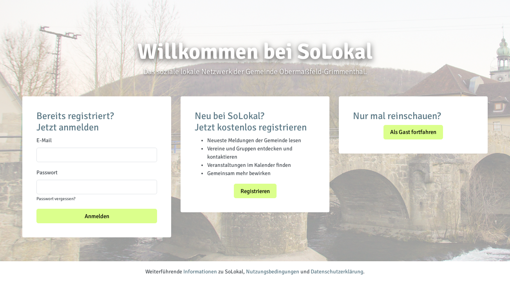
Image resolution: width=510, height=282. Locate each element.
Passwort (47, 172)
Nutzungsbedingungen (272, 271)
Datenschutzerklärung (337, 271)
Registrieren (255, 191)
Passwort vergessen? (55, 198)
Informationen (200, 271)
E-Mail (44, 140)
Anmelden (97, 216)
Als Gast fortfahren (413, 132)
